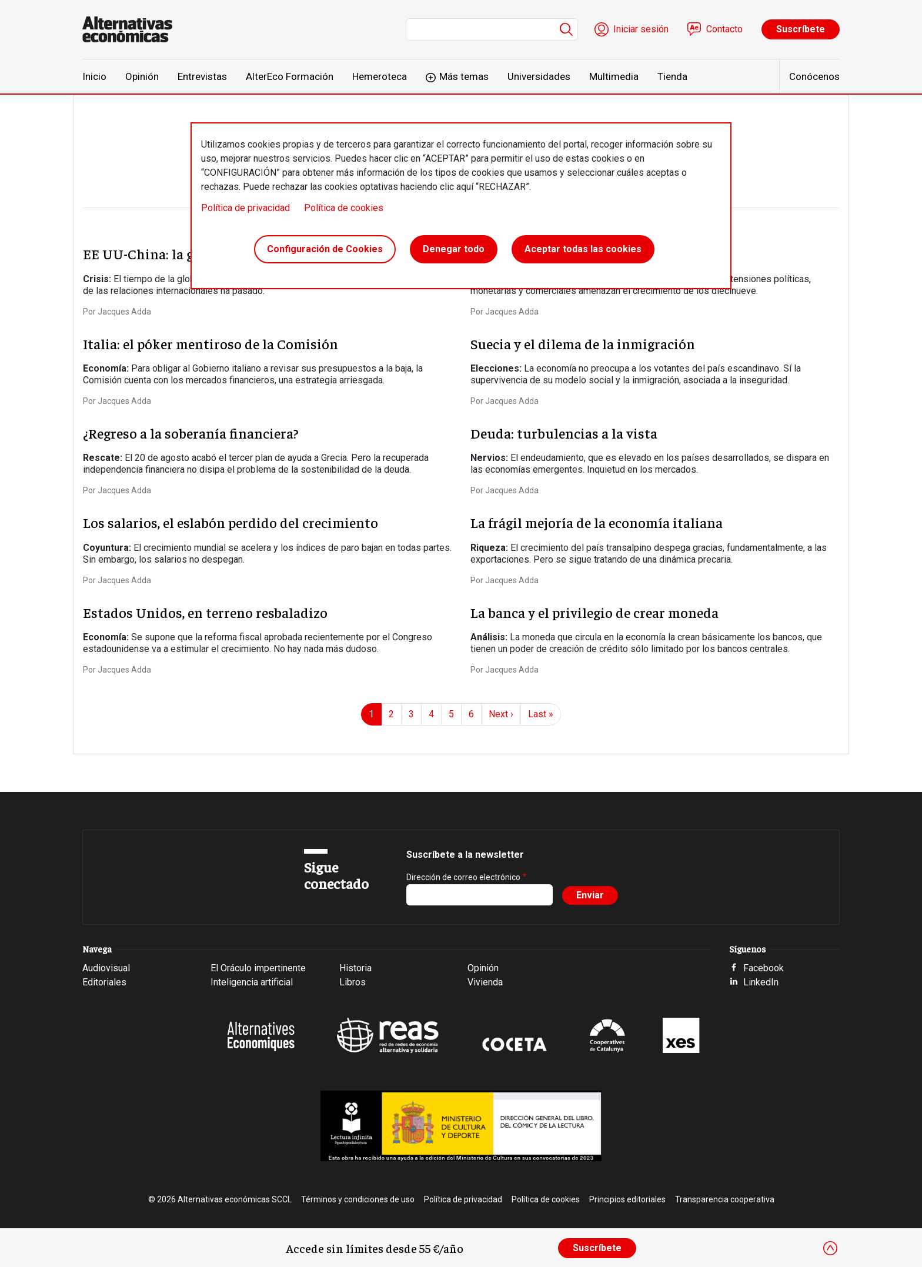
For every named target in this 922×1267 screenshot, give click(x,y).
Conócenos (814, 76)
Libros (352, 982)
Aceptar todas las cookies (583, 249)
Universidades (538, 76)
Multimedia (614, 76)
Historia (355, 968)
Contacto (724, 29)
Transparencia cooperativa (724, 1199)
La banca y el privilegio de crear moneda (594, 612)
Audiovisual (106, 968)
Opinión (142, 76)
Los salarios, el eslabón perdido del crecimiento (230, 522)
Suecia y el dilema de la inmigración (582, 343)
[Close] (830, 1248)
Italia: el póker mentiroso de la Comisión (210, 343)
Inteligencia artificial (252, 982)
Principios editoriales (627, 1199)
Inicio (94, 76)
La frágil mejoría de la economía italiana (596, 522)
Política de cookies (343, 207)
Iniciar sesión (641, 29)
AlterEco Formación (289, 76)
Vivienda (485, 982)
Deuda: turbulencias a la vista (563, 433)
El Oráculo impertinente (258, 968)
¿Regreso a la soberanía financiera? (191, 433)
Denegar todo (454, 249)
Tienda (672, 76)
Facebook (763, 968)
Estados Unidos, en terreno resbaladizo (205, 612)
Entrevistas (202, 76)
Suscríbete (800, 29)
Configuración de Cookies (325, 249)
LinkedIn (761, 982)
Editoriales (104, 982)
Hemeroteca (379, 76)
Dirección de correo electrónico (463, 877)
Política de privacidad (245, 207)
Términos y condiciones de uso (358, 1199)
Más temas (464, 76)
